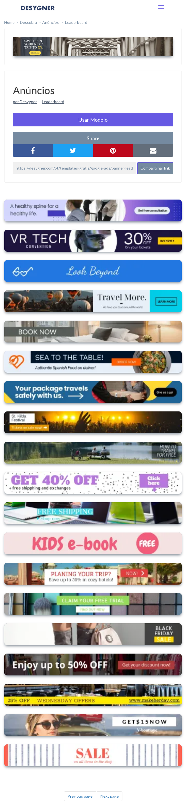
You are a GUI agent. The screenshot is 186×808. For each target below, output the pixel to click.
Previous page (80, 796)
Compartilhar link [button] (155, 168)
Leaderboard (76, 22)
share (93, 138)
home (9, 22)
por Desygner (25, 101)
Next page (109, 796)
